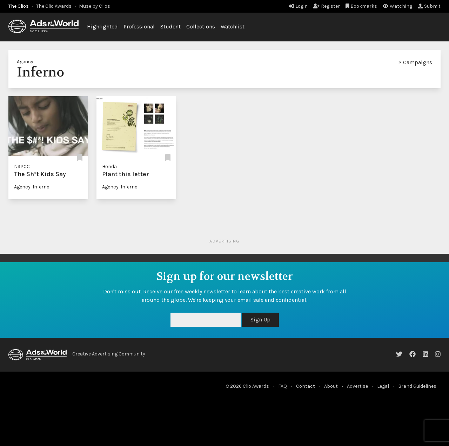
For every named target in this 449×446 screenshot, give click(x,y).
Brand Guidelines (417, 386)
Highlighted (102, 26)
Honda (109, 166)
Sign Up (260, 319)
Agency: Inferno (31, 187)
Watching (397, 6)
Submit (429, 6)
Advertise (357, 386)
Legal (383, 386)
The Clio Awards (54, 6)
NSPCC (22, 166)
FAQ (282, 386)
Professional (139, 26)
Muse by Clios (94, 6)
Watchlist (232, 26)
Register (326, 6)
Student (170, 26)
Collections (200, 26)
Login (298, 6)
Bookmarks (361, 6)
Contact (305, 386)
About (331, 386)
